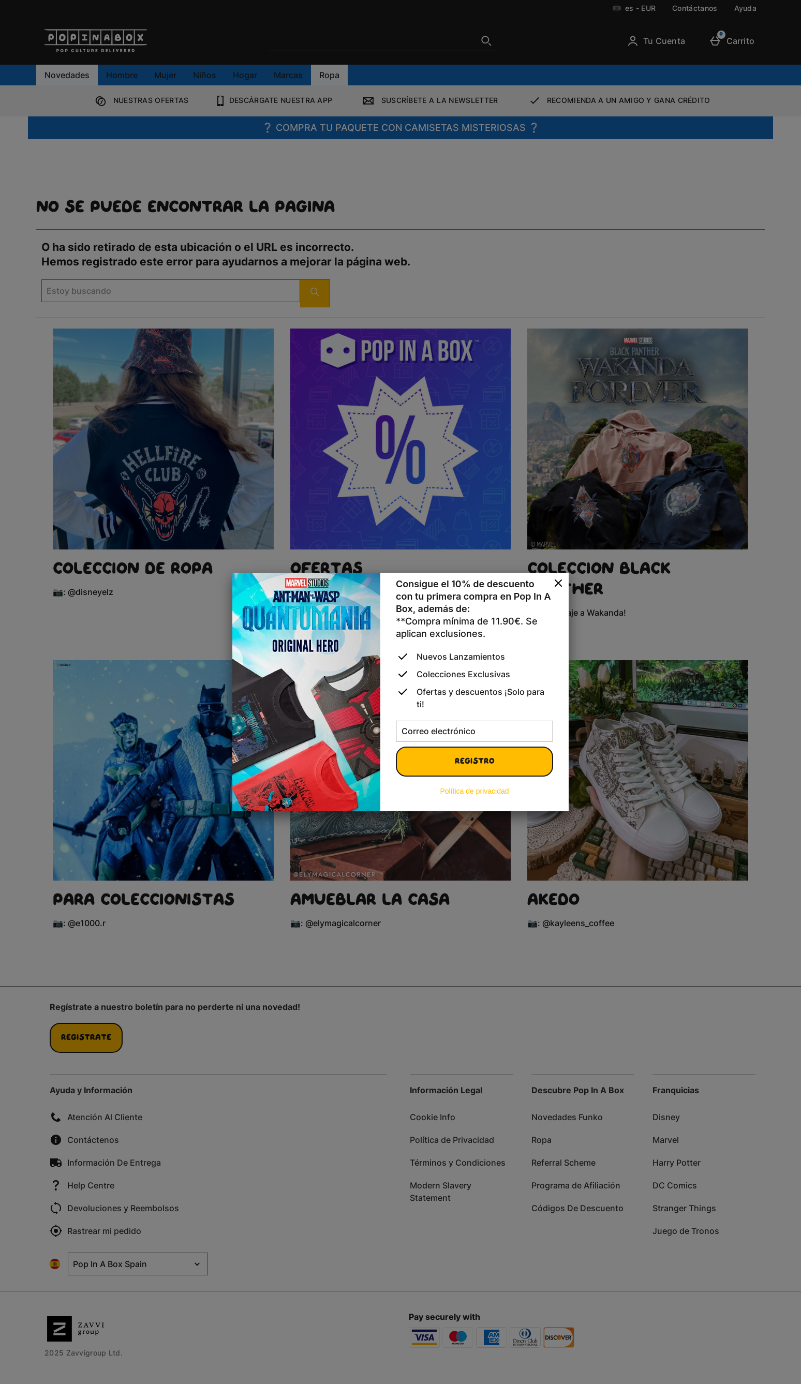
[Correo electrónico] (474, 731)
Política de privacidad (474, 791)
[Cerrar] (558, 583)
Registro (475, 761)
